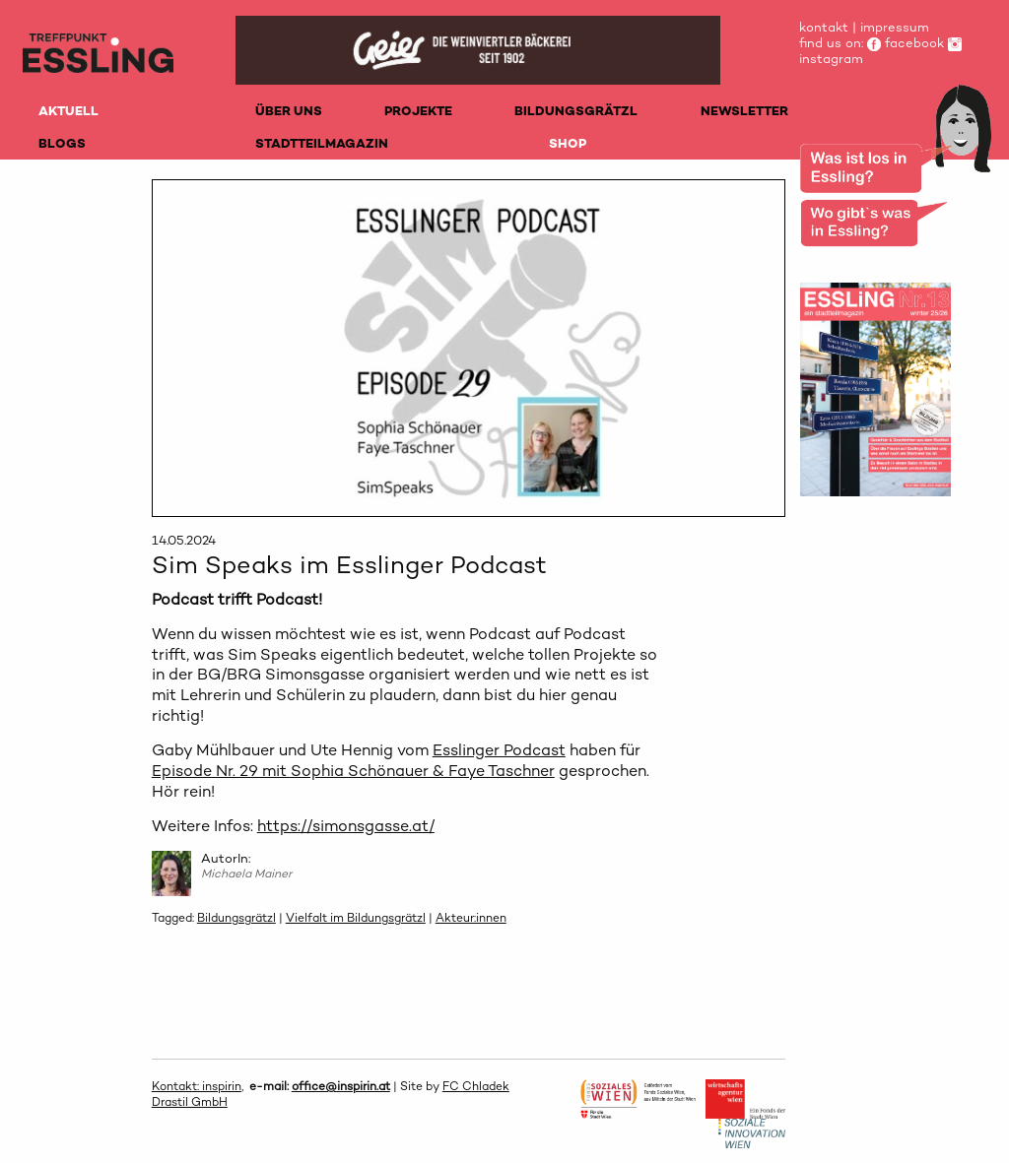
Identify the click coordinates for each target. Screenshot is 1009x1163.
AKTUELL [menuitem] (68, 110)
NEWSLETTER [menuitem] (744, 110)
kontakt (823, 27)
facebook (905, 42)
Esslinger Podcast (499, 750)
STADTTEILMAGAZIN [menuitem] (321, 143)
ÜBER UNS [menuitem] (288, 110)
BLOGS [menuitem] (62, 143)
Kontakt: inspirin (196, 1086)
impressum (894, 27)
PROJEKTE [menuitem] (418, 110)
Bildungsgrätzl (236, 918)
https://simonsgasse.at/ (346, 825)
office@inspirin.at (341, 1086)
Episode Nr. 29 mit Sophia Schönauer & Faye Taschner (353, 770)
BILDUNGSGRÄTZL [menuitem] (576, 110)
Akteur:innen (471, 918)
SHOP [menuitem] (567, 143)
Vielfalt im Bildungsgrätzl (356, 918)
